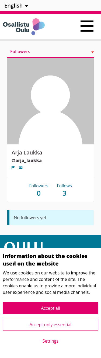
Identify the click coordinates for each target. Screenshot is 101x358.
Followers (20, 51)
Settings (50, 341)
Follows (64, 190)
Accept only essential (50, 325)
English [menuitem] (13, 5)
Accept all (50, 308)
